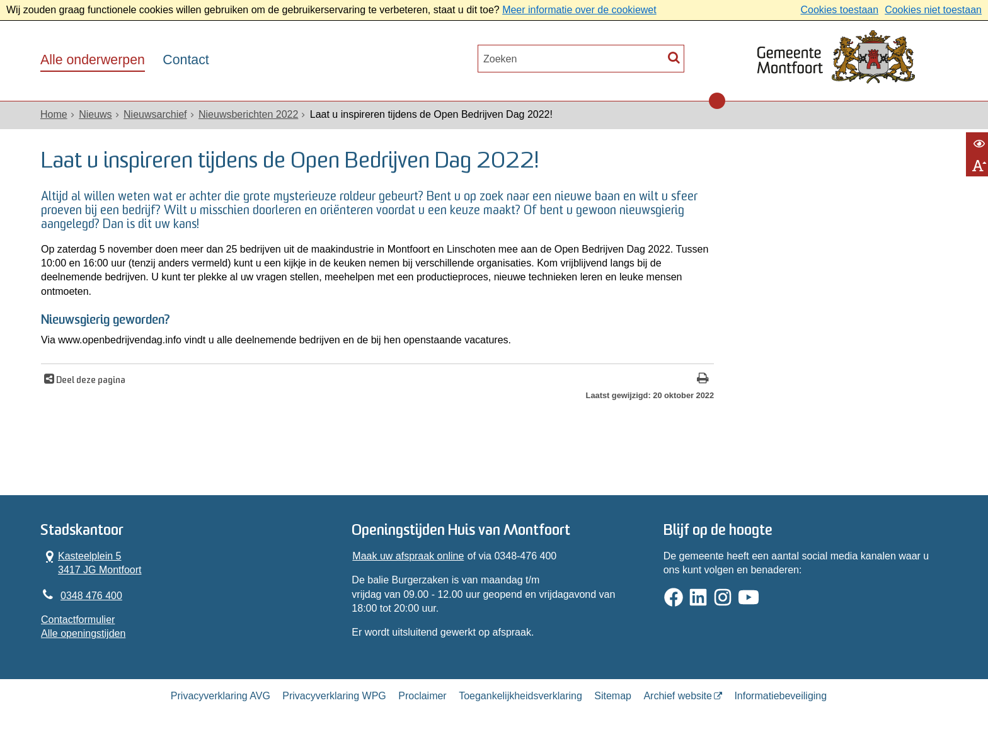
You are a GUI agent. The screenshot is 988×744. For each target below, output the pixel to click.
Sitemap (612, 695)
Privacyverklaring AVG (220, 695)
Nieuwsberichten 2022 (248, 114)
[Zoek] (674, 57)
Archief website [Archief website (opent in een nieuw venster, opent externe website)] (677, 695)
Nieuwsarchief (155, 114)
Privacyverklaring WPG (334, 695)
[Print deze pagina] (703, 379)
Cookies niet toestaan (933, 9)
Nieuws (95, 114)
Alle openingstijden (83, 633)
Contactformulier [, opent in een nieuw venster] (78, 619)
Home (53, 114)
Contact (186, 59)
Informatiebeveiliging (780, 695)
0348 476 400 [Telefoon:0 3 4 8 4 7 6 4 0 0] (91, 595)
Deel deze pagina (89, 381)
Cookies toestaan (839, 9)
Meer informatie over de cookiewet (579, 9)
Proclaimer (422, 695)
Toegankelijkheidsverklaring (520, 695)
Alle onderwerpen (92, 59)
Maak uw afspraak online (408, 556)
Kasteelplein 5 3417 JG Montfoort (91, 562)
